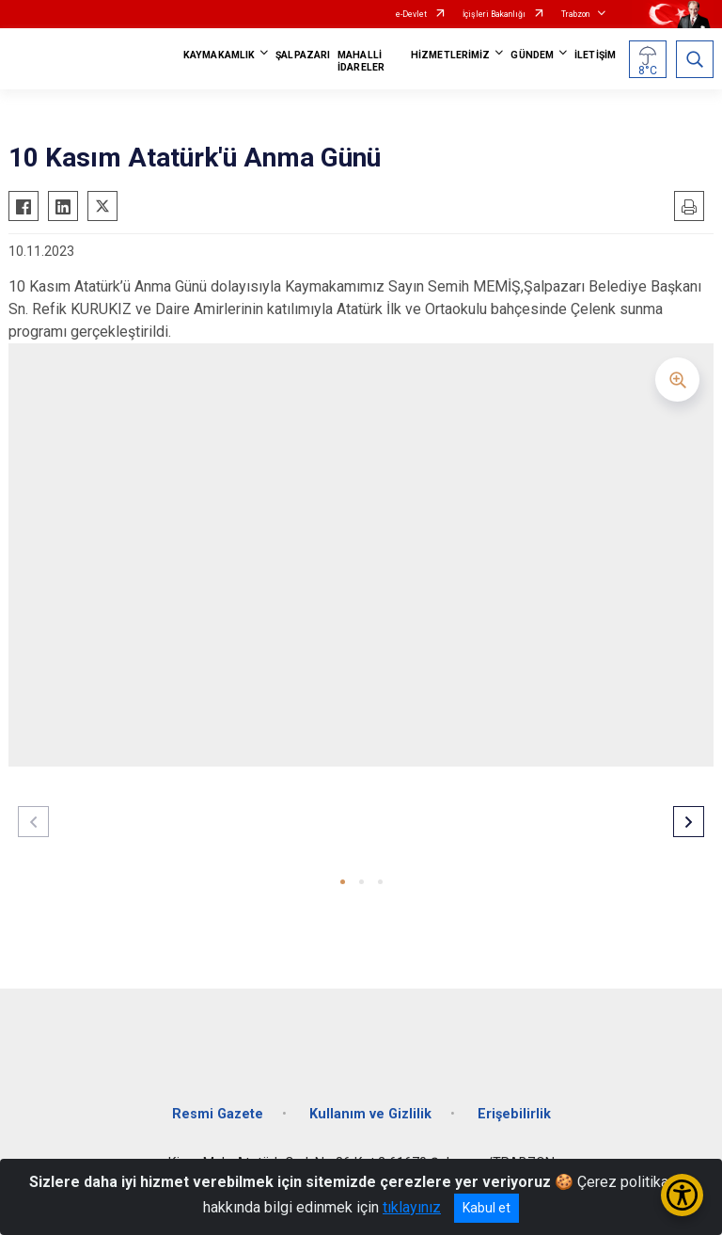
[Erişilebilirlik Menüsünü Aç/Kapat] (682, 1195)
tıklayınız (412, 1207)
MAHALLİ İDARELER (361, 61)
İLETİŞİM (595, 55)
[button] (342, 881)
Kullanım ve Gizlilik (370, 1114)
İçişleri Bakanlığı (494, 14)
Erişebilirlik (514, 1114)
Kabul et (486, 1207)
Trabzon (575, 14)
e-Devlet (411, 14)
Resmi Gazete (217, 1114)
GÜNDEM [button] (532, 55)
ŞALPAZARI (302, 55)
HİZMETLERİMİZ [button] (450, 55)
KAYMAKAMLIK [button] (219, 55)
